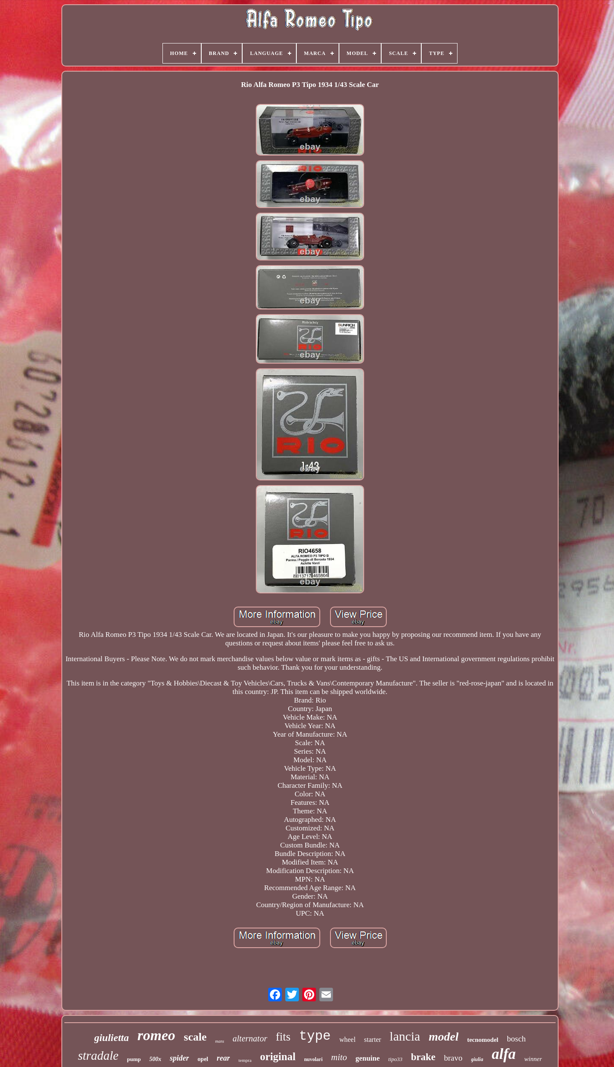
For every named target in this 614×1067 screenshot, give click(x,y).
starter (372, 1039)
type (314, 1036)
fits (283, 1036)
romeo (156, 1035)
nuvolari (313, 1059)
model (443, 1036)
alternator (250, 1038)
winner (533, 1058)
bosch (516, 1038)
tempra (245, 1060)
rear (223, 1058)
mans (219, 1041)
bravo (453, 1057)
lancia (405, 1036)
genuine (368, 1058)
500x (155, 1059)
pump (134, 1059)
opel (202, 1059)
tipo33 (395, 1059)
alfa (504, 1054)
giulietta (111, 1037)
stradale (98, 1055)
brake (423, 1057)
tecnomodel (482, 1039)
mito (339, 1057)
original (277, 1056)
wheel (347, 1039)
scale (195, 1037)
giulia (477, 1059)
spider (179, 1058)
